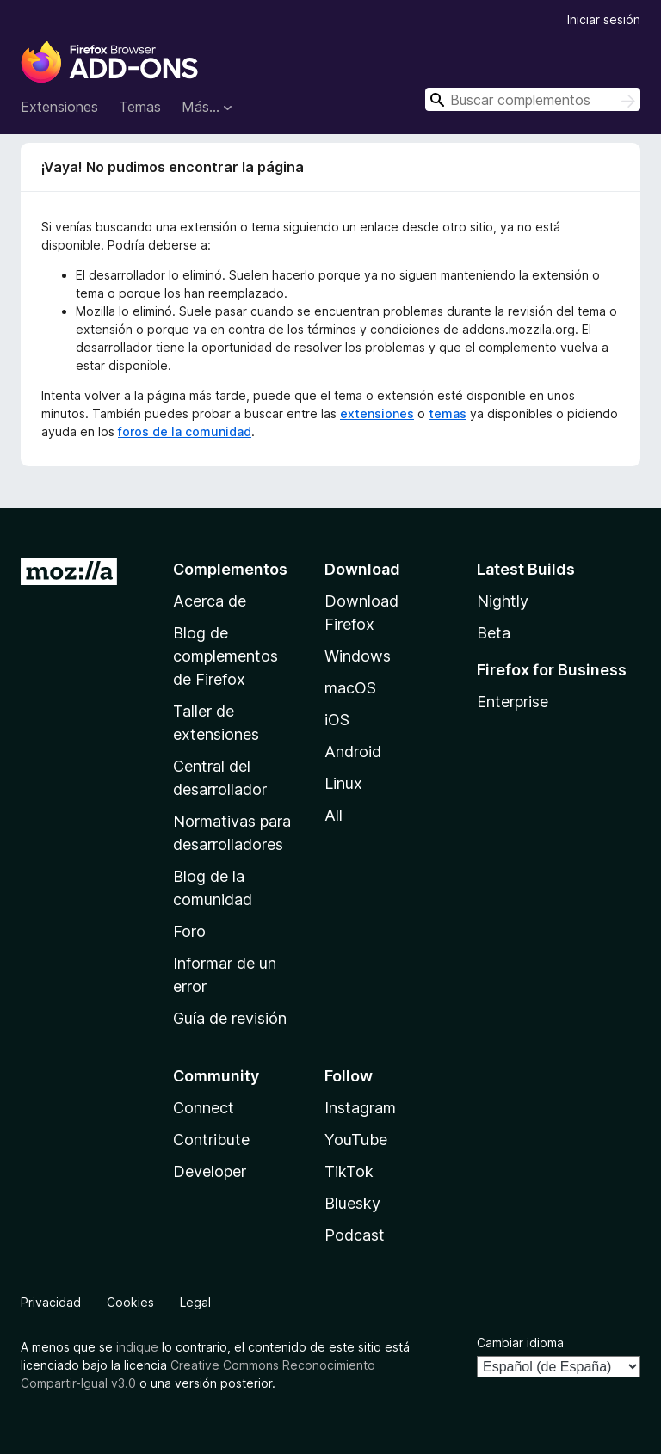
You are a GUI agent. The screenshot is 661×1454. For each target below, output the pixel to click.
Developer (209, 1171)
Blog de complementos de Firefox (225, 656)
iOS (336, 720)
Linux (343, 783)
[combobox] (532, 99)
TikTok (349, 1171)
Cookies (130, 1302)
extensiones (377, 413)
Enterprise (512, 702)
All (333, 815)
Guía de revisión (230, 1018)
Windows (357, 656)
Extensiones (59, 106)
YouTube (355, 1140)
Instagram (360, 1108)
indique (137, 1347)
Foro (189, 931)
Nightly (502, 601)
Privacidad (51, 1302)
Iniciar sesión (603, 19)
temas (447, 413)
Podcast (354, 1235)
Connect (203, 1108)
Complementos (230, 569)
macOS (350, 688)
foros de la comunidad (184, 431)
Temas (140, 106)
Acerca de (209, 601)
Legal (195, 1302)
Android (352, 751)
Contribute (211, 1140)
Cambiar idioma (520, 1342)
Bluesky (352, 1203)
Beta (493, 633)
